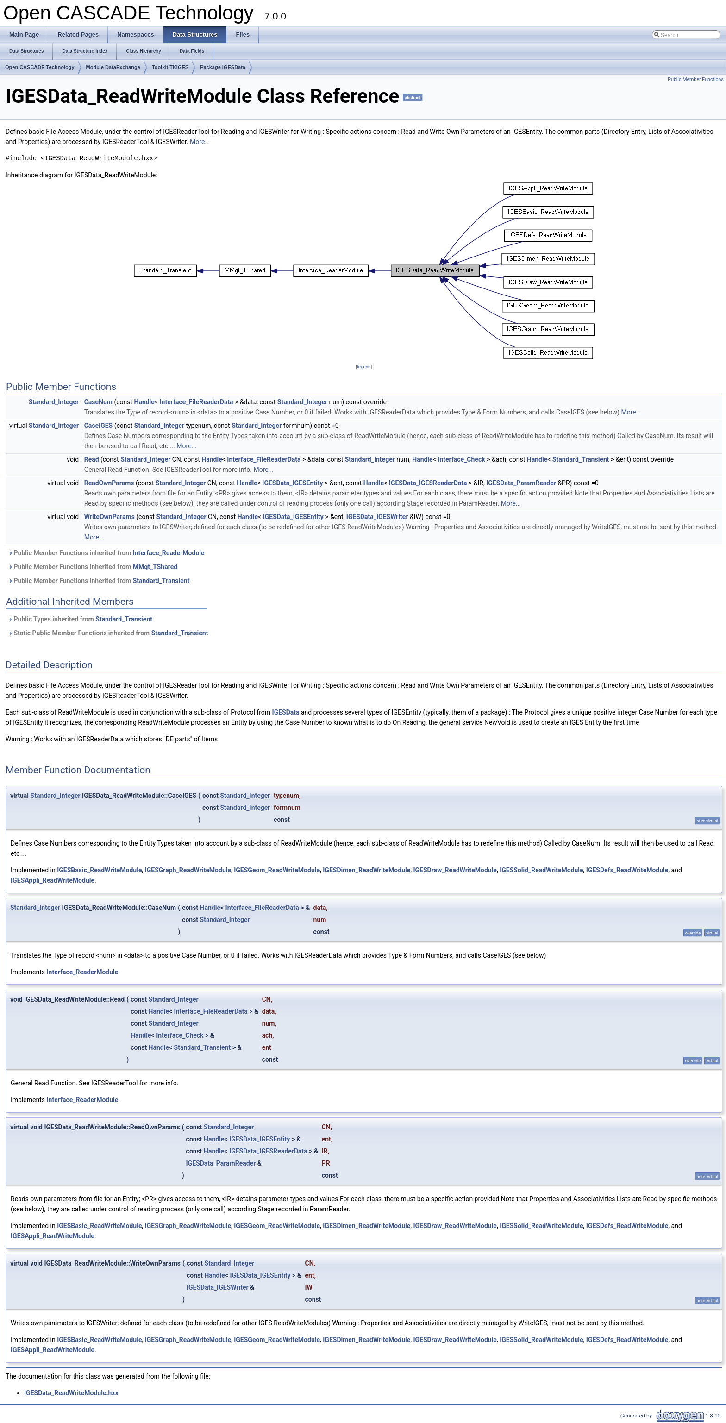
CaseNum (98, 402)
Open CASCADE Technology (40, 67)
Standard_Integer (54, 402)
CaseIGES (98, 425)
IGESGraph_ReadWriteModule (188, 870)
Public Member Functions (696, 79)
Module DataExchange (113, 67)
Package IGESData (222, 67)
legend (363, 366)
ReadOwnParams (109, 483)
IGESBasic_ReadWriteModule (99, 870)
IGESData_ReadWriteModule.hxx (71, 1393)
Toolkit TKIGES (170, 67)
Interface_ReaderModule (169, 553)
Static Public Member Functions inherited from (108, 633)
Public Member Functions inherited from (106, 553)
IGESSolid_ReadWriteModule (541, 870)
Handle (144, 402)
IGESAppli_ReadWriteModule (52, 880)
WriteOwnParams (109, 516)
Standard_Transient (580, 459)
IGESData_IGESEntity (292, 483)
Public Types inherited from (80, 619)
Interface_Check (461, 459)
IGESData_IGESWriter (377, 516)
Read (91, 459)
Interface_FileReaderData (196, 402)
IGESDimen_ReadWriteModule (366, 870)
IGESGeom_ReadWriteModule (277, 870)
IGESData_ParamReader (521, 483)
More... (200, 141)
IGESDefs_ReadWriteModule (627, 870)
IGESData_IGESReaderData (428, 483)
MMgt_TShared (155, 566)
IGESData (286, 712)
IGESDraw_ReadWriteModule (454, 870)
